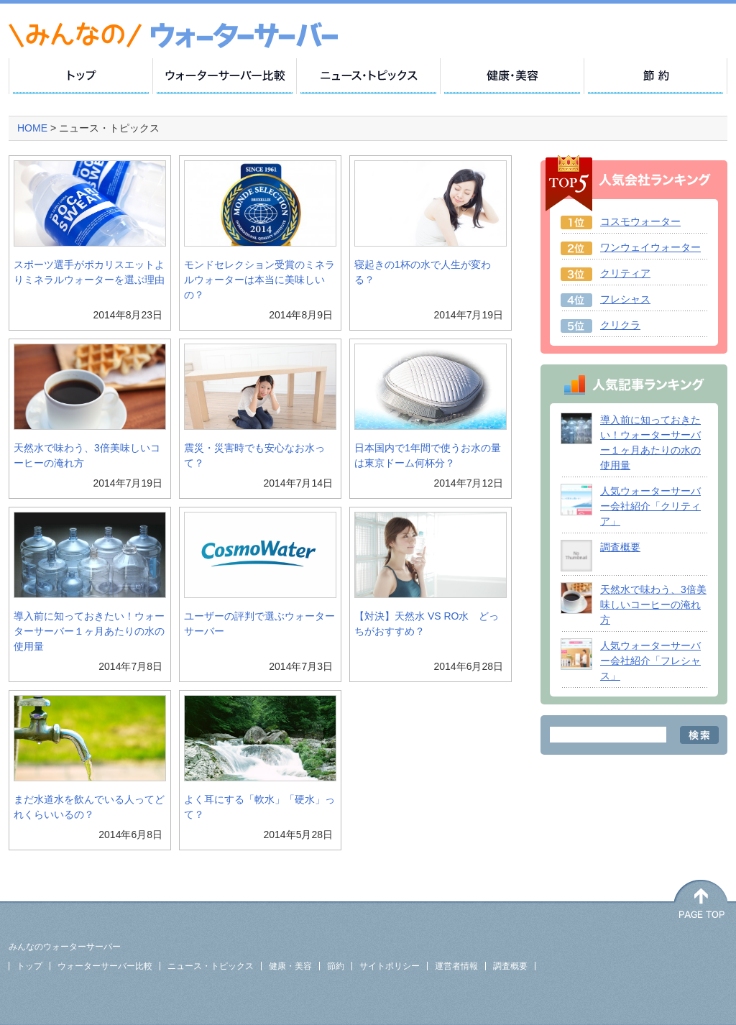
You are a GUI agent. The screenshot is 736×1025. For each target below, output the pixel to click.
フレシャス (625, 299)
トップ (29, 966)
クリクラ (620, 325)
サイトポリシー (389, 966)
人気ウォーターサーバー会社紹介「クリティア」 (650, 506)
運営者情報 (456, 966)
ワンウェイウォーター (650, 247)
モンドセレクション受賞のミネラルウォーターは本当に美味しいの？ (259, 279)
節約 (335, 966)
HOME (33, 128)
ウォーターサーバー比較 (105, 966)
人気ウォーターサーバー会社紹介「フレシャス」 (650, 660)
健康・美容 (290, 966)
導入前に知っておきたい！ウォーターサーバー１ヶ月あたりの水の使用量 (89, 631)
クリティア (625, 273)
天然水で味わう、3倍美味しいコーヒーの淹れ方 (653, 604)
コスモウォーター (640, 221)
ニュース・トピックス (210, 966)
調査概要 (620, 547)
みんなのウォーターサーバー (65, 947)
